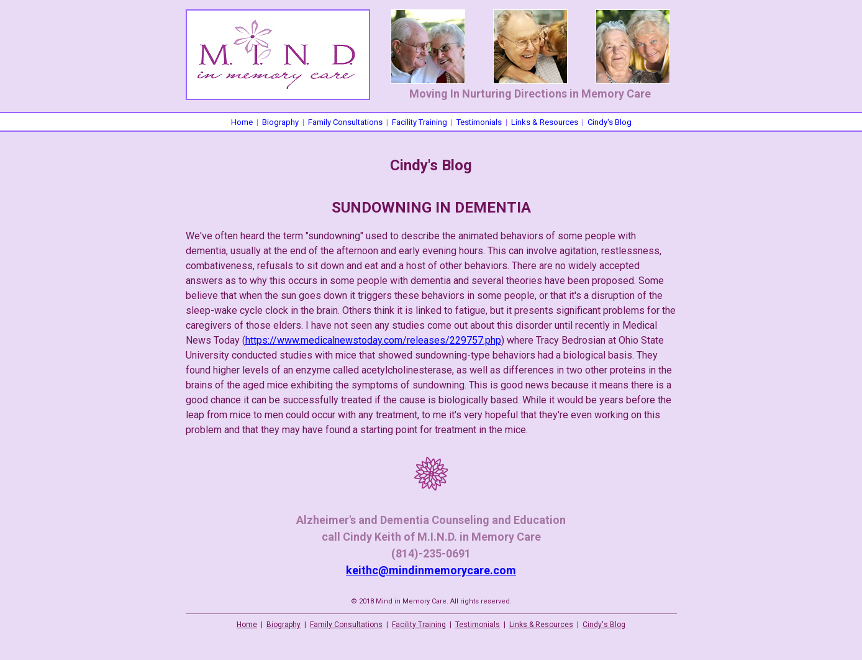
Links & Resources (544, 122)
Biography (280, 122)
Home (242, 122)
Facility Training (419, 122)
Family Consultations (345, 122)
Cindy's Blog (610, 122)
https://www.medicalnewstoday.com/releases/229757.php (373, 340)
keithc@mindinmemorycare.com (431, 570)
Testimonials (479, 122)
